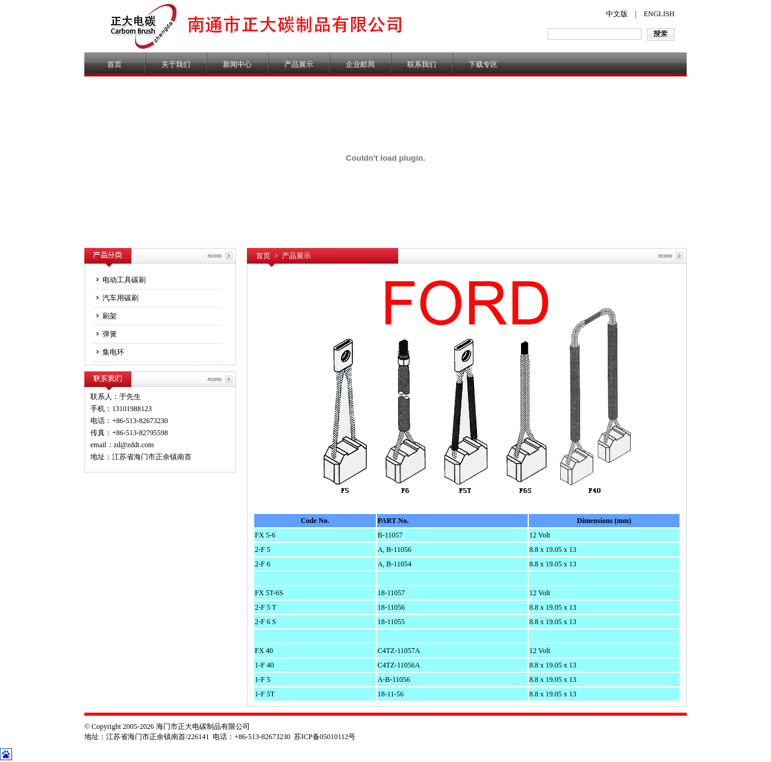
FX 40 (264, 650)
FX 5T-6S (269, 593)
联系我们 (421, 64)
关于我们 (175, 64)
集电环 (108, 351)
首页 (114, 64)
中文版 (617, 14)
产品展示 (298, 64)
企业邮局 (360, 64)
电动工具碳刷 (119, 279)
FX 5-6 (265, 535)
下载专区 (483, 64)
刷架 (105, 315)
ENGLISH (659, 14)
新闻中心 (237, 64)
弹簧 (105, 333)
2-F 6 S (265, 622)
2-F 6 (262, 564)
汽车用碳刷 (116, 297)
